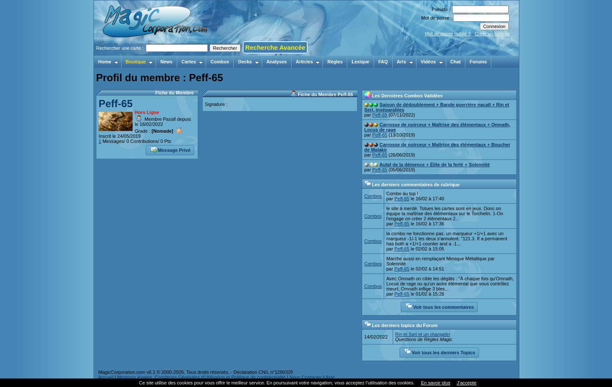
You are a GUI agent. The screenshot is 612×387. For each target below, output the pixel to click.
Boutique (139, 61)
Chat (455, 61)
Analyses (276, 61)
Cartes (192, 61)
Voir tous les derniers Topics (439, 351)
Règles (335, 61)
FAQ (383, 61)
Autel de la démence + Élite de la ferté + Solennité (435, 164)
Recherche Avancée (275, 47)
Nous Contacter (305, 377)
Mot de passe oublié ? (448, 33)
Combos (219, 61)
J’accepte (466, 382)
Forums (478, 61)
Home (108, 61)
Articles (308, 61)
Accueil (105, 377)
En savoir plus (435, 382)
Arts (405, 61)
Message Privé (170, 149)
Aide (330, 377)
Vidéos (432, 61)
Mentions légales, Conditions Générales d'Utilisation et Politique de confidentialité (201, 377)
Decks (248, 61)
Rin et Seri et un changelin (422, 334)
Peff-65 (116, 103)
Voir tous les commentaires (439, 306)
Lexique (360, 61)
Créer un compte (492, 33)
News (166, 61)
